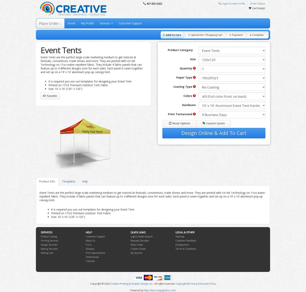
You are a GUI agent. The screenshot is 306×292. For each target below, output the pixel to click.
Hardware (189, 105)
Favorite (50, 96)
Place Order (137, 244)
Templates (69, 181)
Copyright (181, 283)
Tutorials (90, 261)
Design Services (49, 244)
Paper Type (186, 77)
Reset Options (179, 123)
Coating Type (184, 86)
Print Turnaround (182, 114)
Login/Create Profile (232, 3)
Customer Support (130, 23)
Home (71, 23)
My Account (136, 253)
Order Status (257, 3)
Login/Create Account (142, 236)
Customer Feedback (185, 240)
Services (106, 23)
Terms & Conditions (185, 248)
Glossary (90, 248)
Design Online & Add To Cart (213, 133)
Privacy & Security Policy (202, 283)
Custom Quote (214, 123)
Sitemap (179, 236)
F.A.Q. (89, 244)
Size (193, 59)
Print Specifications (95, 253)
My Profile (87, 23)
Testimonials (92, 257)
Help (85, 181)
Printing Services (49, 240)
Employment (182, 244)
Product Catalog (49, 236)
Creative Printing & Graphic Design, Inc (131, 283)
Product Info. (47, 181)
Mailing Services (49, 248)
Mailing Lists (47, 253)
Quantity (188, 68)
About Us (90, 240)
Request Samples (140, 240)
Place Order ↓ (50, 23)
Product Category (180, 50)
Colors (189, 96)
